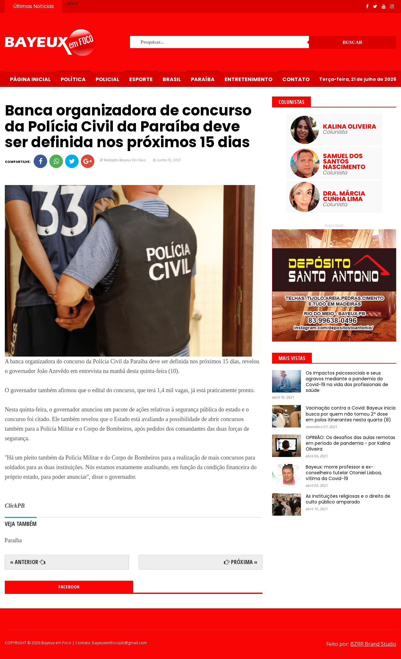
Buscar (353, 42)
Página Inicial (30, 79)
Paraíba (203, 79)
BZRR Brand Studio (373, 643)
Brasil (172, 79)
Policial (107, 79)
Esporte (141, 79)
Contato (296, 79)
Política (73, 79)
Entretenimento (248, 79)
